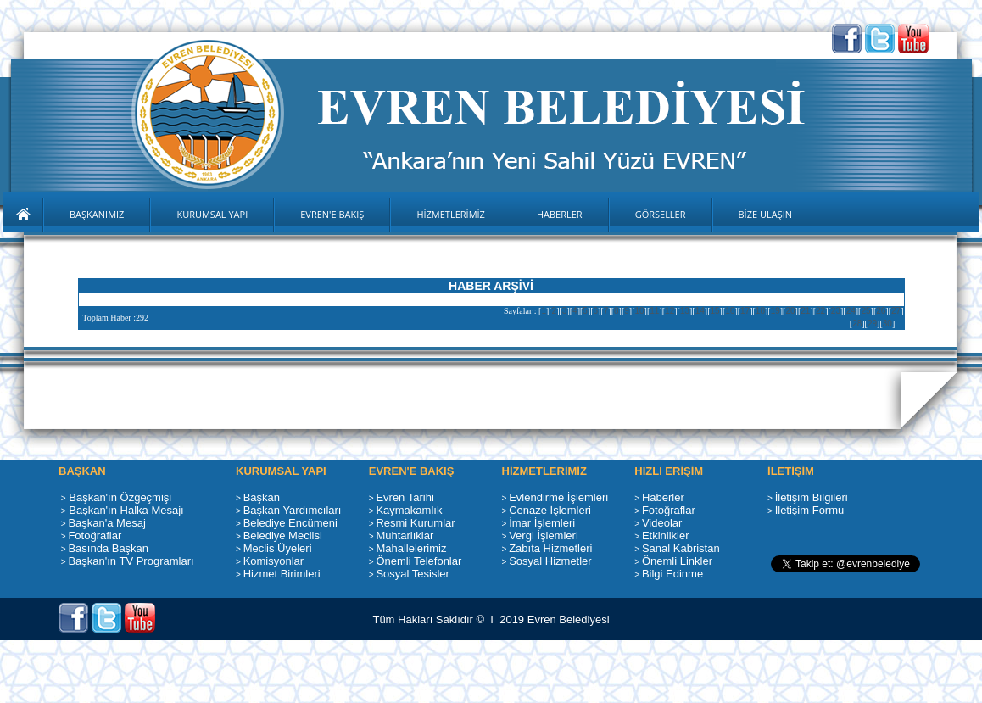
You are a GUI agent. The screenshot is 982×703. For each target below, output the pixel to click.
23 (835, 310)
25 (865, 310)
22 (820, 310)
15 (714, 310)
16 (729, 310)
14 (700, 310)
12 (669, 310)
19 (775, 310)
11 (654, 310)
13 (684, 310)
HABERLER (560, 214)
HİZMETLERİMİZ (450, 214)
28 (857, 323)
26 (880, 310)
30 (887, 323)
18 (760, 310)
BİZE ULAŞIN (766, 214)
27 (896, 310)
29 (872, 323)
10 (639, 310)
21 (805, 310)
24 (851, 310)
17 (745, 310)
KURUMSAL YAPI (212, 214)
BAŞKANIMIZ (97, 214)
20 (790, 310)
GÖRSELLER (660, 214)
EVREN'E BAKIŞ (332, 214)
